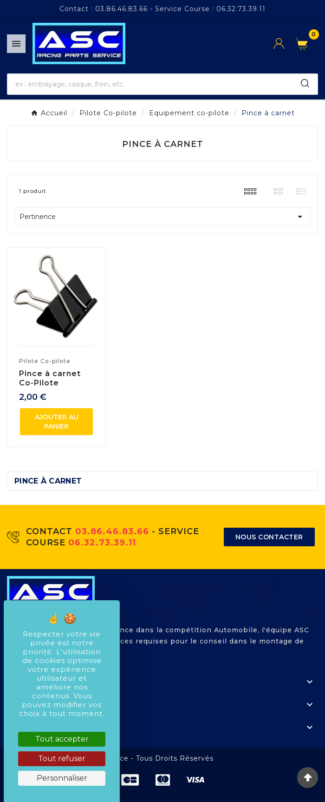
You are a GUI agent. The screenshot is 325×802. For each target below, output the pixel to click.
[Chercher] (150, 84)
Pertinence (163, 216)
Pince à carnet (48, 481)
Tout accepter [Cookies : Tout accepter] (62, 739)
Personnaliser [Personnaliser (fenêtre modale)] (62, 778)
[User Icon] (284, 43)
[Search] (305, 83)
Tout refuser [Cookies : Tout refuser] (61, 758)
